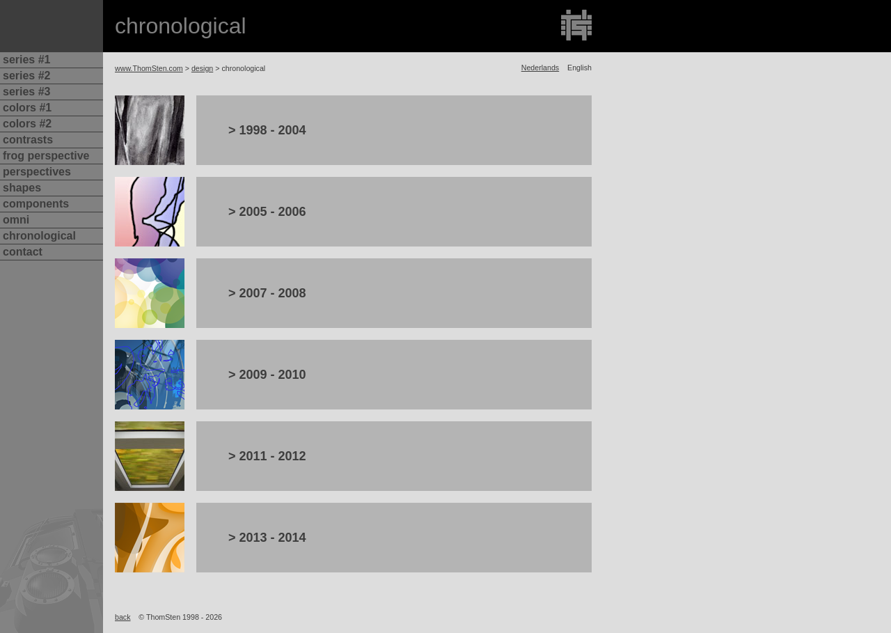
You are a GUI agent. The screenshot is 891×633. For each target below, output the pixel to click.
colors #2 (27, 124)
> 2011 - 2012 (267, 456)
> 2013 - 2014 (267, 538)
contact (22, 252)
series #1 (27, 59)
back (123, 617)
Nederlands (540, 67)
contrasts (28, 140)
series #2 (27, 75)
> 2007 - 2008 (267, 293)
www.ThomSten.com (149, 68)
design (202, 68)
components (36, 204)
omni (16, 220)
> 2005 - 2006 (267, 212)
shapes (22, 188)
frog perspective (46, 156)
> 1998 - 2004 (267, 130)
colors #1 (27, 108)
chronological (39, 236)
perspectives (37, 172)
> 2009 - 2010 (267, 375)
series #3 (27, 91)
